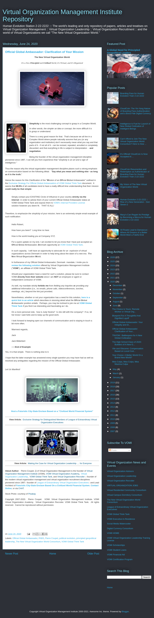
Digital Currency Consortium (120, 528)
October (117, 293)
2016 (113, 395)
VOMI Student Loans (116, 550)
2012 (113, 411)
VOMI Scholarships (116, 545)
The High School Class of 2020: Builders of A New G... (126, 343)
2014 (113, 403)
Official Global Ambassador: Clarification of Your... (125, 330)
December (118, 285)
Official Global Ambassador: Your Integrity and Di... (127, 323)
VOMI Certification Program (120, 559)
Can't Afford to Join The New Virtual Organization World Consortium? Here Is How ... (133, 141)
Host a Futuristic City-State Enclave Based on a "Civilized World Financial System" (52, 411)
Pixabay (32, 494)
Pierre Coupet (51, 538)
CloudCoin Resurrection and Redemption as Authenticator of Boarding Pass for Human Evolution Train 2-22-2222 (134, 173)
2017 (113, 390)
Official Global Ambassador (25, 538)
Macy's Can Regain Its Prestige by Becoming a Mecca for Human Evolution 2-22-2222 (135, 217)
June (115, 305)
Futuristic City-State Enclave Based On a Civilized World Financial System (53, 485)
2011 (113, 415)
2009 (113, 423)
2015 (113, 399)
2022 (113, 273)
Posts (113, 450)
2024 (113, 265)
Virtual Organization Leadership (121, 476)
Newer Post (11, 553)
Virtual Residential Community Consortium (126, 490)
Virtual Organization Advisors (120, 471)
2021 (113, 277)
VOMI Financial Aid (116, 554)
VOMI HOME (113, 533)
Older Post (93, 553)
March (116, 373)
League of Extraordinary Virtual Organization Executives (63, 482)
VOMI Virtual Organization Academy (62, 474)
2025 (113, 261)
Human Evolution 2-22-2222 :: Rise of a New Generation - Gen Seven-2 (135, 202)
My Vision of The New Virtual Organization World (133, 185)
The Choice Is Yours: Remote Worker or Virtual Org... (125, 310)
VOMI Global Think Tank (71, 245)
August (116, 301)
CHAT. (21, 488)
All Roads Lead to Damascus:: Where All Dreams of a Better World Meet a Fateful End (134, 232)
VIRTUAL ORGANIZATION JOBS (122, 485)
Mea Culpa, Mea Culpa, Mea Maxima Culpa (125, 362)
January (117, 377)
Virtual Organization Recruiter (71, 476)
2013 (113, 407)
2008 (113, 427)
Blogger (125, 611)
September (118, 297)
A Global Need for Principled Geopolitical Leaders (123, 51)
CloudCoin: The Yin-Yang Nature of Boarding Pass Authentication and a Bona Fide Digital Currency (135, 111)
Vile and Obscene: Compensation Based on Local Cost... (127, 349)
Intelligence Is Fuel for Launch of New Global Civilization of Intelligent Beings (135, 126)
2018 (113, 386)
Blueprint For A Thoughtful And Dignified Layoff (126, 316)
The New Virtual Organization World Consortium (38, 541)
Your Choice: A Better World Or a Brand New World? (127, 356)
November (118, 289)
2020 (113, 281)
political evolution (67, 538)
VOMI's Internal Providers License (69, 203)
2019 (113, 382)
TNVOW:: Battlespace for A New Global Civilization (127, 336)
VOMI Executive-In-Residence (121, 519)
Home (52, 553)
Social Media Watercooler (119, 523)
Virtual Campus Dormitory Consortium (124, 495)
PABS (41, 538)
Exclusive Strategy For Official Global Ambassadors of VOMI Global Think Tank (45, 183)
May (115, 369)
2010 (113, 419)
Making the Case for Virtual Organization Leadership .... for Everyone (60, 463)
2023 (113, 269)
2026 (113, 257)
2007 (113, 431)
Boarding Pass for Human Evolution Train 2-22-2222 (132, 94)
